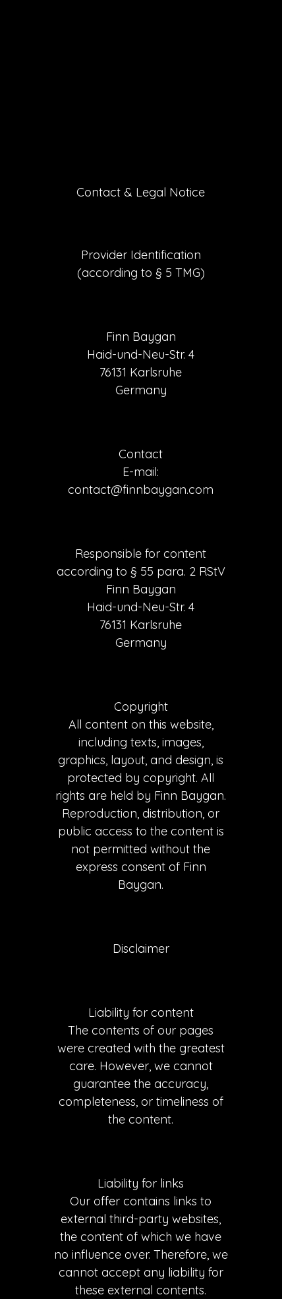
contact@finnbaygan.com (140, 489)
